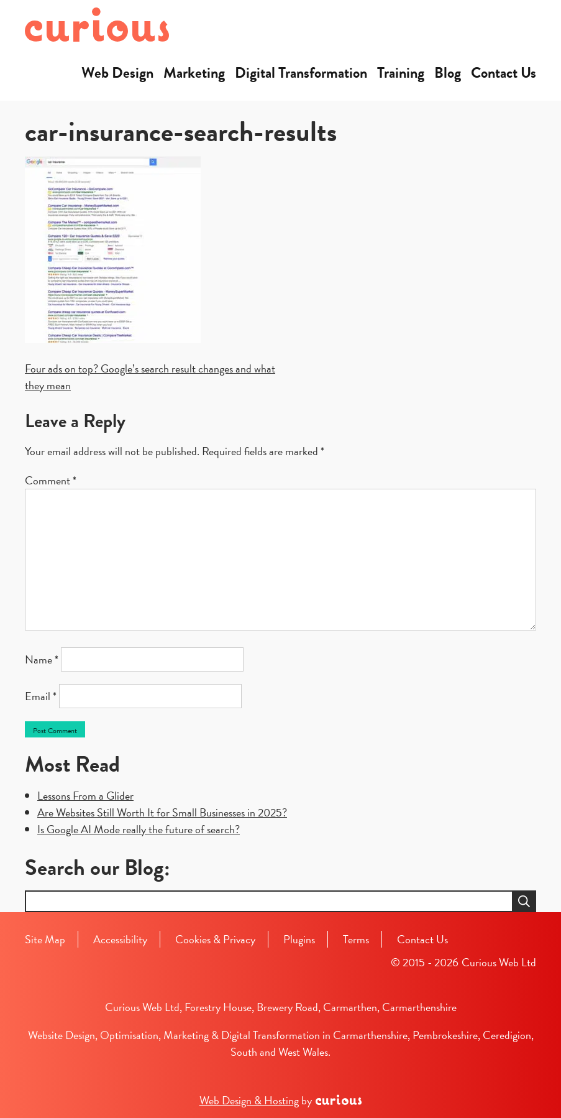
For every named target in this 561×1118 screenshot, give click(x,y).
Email (41, 696)
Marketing (194, 73)
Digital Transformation (301, 73)
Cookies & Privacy (215, 939)
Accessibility (120, 939)
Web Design (117, 73)
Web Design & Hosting (249, 1100)
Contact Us (503, 73)
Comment (50, 480)
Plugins (299, 939)
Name (41, 659)
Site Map (45, 939)
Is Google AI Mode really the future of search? (138, 829)
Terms (356, 939)
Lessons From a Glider (85, 795)
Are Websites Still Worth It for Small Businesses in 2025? (162, 812)
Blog (447, 73)
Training (400, 73)
